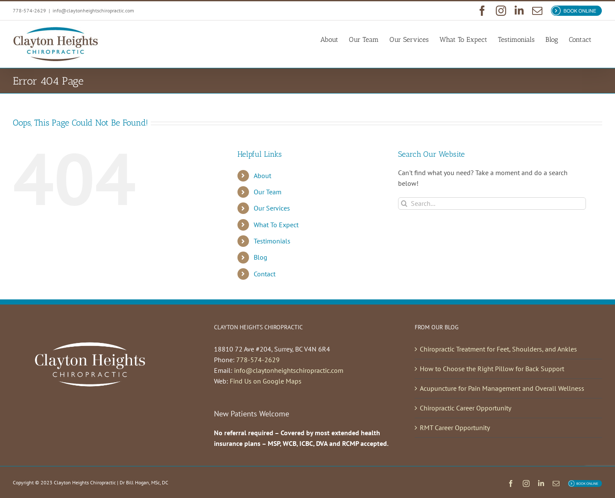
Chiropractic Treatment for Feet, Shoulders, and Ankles (498, 349)
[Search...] (492, 203)
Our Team (267, 191)
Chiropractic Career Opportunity (465, 408)
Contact (264, 274)
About (262, 175)
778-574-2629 (258, 359)
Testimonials (272, 241)
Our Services (272, 208)
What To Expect (276, 224)
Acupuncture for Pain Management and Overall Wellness (502, 388)
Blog (260, 257)
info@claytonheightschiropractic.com (93, 10)
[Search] (404, 203)
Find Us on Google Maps (266, 381)
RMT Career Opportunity (455, 427)
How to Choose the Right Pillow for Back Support (492, 368)
